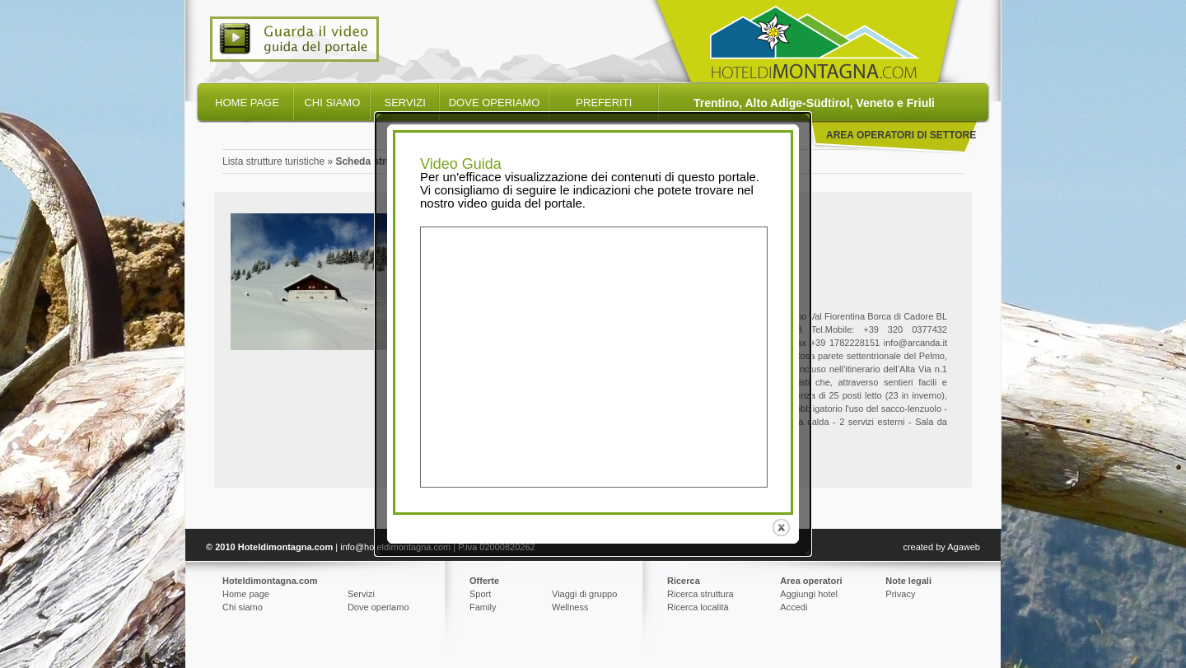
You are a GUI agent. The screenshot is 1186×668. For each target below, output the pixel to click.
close (783, 526)
